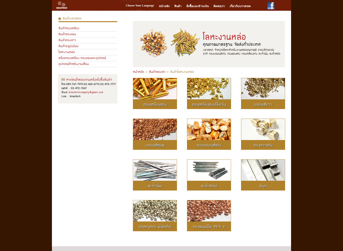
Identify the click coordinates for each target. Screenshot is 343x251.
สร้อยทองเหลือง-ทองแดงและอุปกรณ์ (82, 57)
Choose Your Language (140, 5)
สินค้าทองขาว (67, 40)
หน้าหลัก (164, 6)
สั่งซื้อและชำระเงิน (197, 6)
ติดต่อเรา (219, 6)
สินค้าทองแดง (67, 34)
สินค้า (178, 6)
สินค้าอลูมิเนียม (68, 46)
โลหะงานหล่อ (66, 52)
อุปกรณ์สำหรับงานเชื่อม (73, 63)
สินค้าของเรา (157, 71)
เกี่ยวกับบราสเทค (240, 6)
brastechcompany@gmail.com (86, 92)
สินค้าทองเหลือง (68, 28)
